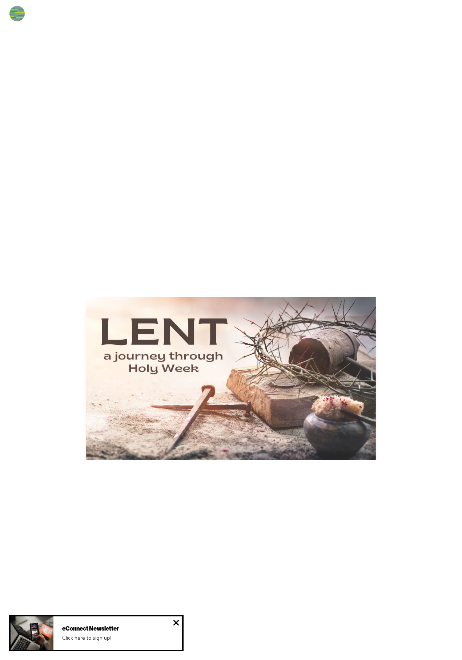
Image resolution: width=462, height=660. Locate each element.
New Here (100, 16)
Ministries (262, 16)
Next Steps (144, 16)
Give (343, 16)
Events (223, 16)
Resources (306, 16)
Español (187, 16)
